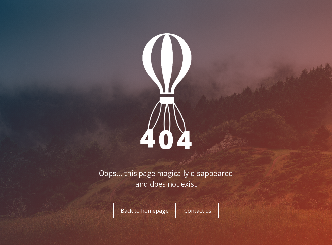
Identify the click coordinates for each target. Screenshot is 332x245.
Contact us (197, 210)
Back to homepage (145, 210)
